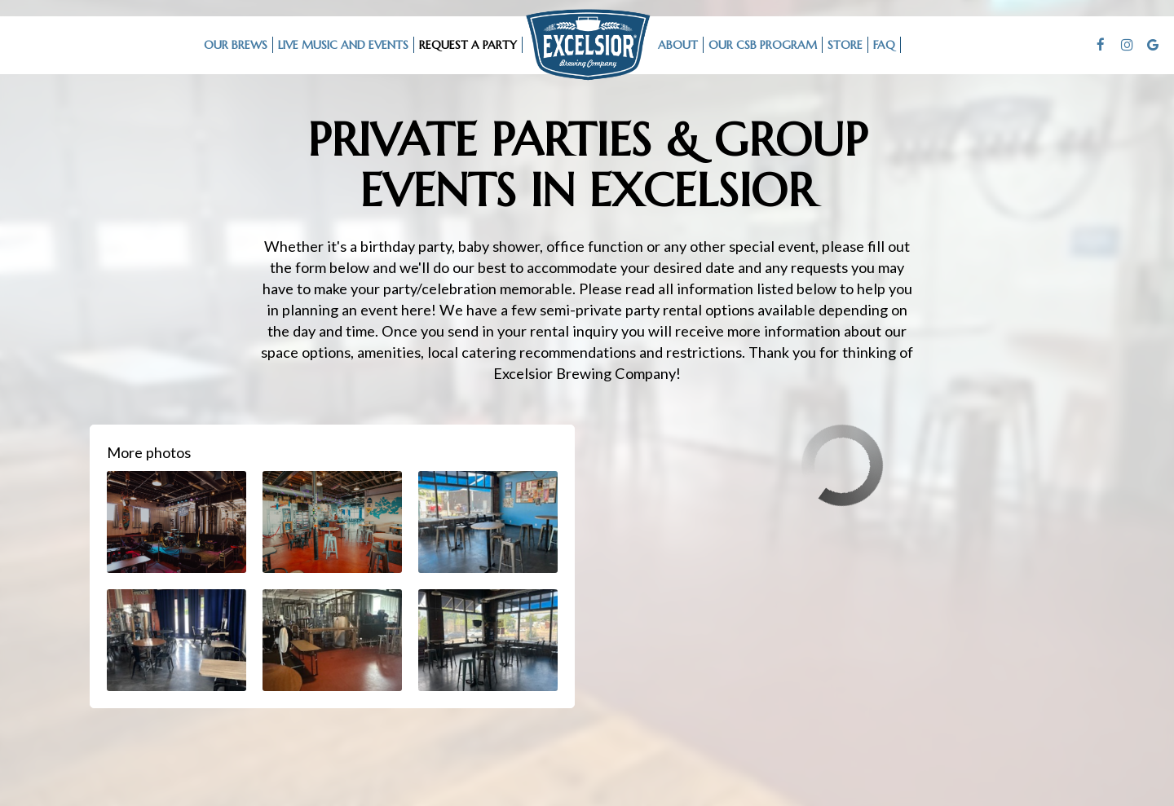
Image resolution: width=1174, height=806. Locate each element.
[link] (588, 45)
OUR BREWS (235, 44)
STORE (845, 44)
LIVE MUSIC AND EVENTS (343, 44)
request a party (468, 44)
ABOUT (678, 44)
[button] (176, 522)
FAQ (884, 44)
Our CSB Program (762, 44)
